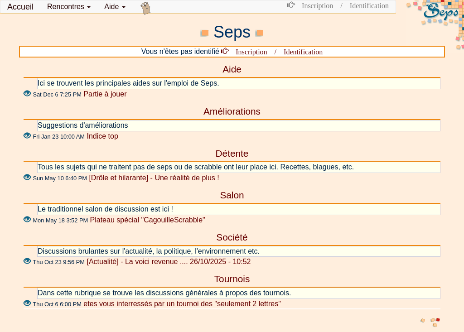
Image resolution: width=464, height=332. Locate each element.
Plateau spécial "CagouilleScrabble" (147, 220)
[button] (68, 6)
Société (231, 237)
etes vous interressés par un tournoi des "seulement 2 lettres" (182, 304)
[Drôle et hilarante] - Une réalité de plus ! (154, 178)
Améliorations (232, 111)
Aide (232, 69)
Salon (232, 195)
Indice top (102, 136)
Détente (232, 153)
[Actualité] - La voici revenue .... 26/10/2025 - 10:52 (169, 261)
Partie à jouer (104, 94)
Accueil (20, 6)
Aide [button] (114, 6)
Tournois (232, 279)
